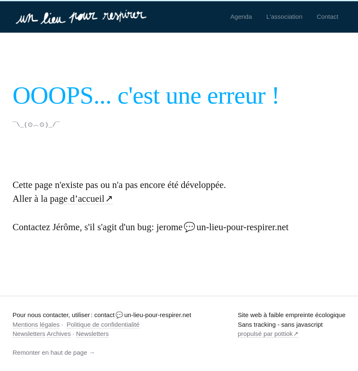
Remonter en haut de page (50, 352)
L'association (284, 16)
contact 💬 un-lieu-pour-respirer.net (142, 314)
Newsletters (29, 333)
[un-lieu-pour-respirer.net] (82, 16)
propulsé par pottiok (265, 333)
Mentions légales (36, 324)
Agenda (241, 16)
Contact (327, 16)
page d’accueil (77, 198)
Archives (59, 333)
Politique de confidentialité (102, 324)
